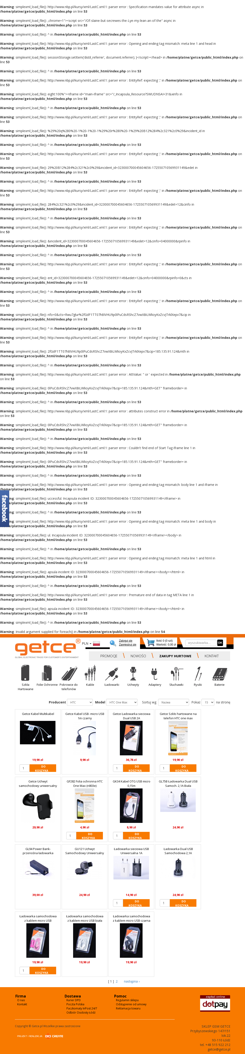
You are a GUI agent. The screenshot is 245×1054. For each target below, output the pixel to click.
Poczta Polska (75, 1004)
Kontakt (22, 1004)
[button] (25, 679)
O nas (21, 1000)
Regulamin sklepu (127, 1000)
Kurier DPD (73, 1000)
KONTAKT (212, 656)
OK (220, 642)
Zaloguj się (125, 640)
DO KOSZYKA (41, 768)
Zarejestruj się (127, 644)
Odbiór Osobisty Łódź (81, 1012)
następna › (131, 981)
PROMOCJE (108, 656)
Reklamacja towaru (128, 1008)
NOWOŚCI (138, 656)
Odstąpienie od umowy (131, 1004)
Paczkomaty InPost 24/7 (81, 1008)
